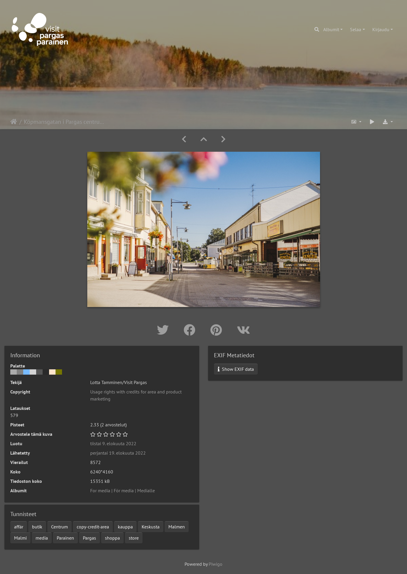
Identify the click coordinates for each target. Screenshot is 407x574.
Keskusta (151, 527)
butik (37, 527)
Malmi (20, 538)
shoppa (112, 538)
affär (18, 527)
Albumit (331, 29)
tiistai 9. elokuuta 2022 (113, 443)
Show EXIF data (236, 369)
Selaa (355, 29)
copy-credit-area (93, 527)
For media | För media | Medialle (122, 490)
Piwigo (215, 564)
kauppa (125, 527)
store (134, 538)
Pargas (89, 538)
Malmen (176, 527)
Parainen (65, 538)
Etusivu (13, 121)
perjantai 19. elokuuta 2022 (118, 453)
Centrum (59, 527)
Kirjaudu (380, 29)
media (42, 538)
